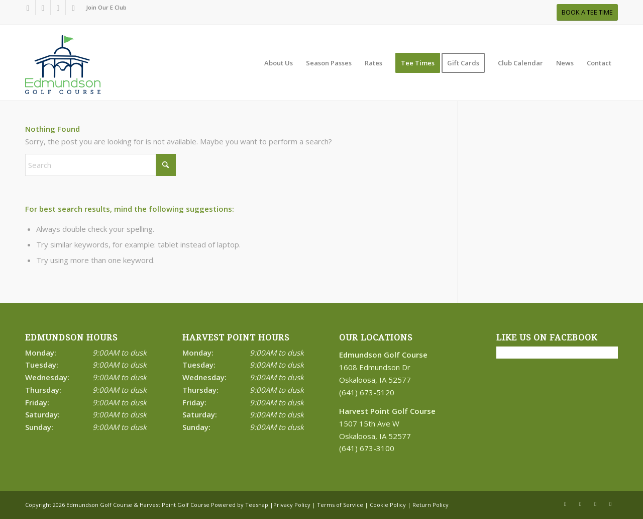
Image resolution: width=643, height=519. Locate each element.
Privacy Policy (291, 504)
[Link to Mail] (73, 7)
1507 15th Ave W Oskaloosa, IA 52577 (387, 423)
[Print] (62, 68)
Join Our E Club (106, 7)
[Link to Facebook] (28, 7)
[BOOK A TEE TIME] (587, 12)
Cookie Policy (388, 504)
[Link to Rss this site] (58, 7)
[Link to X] (43, 7)
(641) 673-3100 (366, 448)
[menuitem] (104, 7)
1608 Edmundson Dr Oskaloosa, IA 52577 (383, 367)
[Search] (100, 165)
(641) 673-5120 (366, 392)
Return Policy (430, 504)
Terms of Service (340, 504)
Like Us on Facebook (546, 337)
